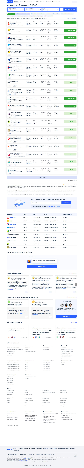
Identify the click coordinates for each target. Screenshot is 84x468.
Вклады (21, 1)
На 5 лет (26, 386)
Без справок (40, 16)
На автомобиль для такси (30, 438)
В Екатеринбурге (63, 416)
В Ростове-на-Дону (46, 420)
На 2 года (26, 382)
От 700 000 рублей (46, 388)
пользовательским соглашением (53, 224)
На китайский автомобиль (67, 13)
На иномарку (63, 365)
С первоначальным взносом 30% (13, 384)
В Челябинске (63, 418)
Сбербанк (47, 16)
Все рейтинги (74, 340)
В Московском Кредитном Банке (48, 410)
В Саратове (9, 424)
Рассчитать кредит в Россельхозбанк (68, 431)
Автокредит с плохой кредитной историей (15, 367)
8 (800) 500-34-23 (31, 454)
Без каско (63, 380)
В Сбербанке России (10, 408)
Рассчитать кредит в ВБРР (66, 433)
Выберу (8, 443)
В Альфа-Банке (63, 408)
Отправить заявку (70, 22)
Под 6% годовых (10, 394)
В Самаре (8, 420)
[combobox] (39, 9)
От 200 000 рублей (46, 382)
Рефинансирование (11, 16)
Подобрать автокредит (70, 9)
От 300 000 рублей (46, 384)
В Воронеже (26, 422)
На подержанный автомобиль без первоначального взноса (67, 374)
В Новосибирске (45, 416)
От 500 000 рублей (46, 386)
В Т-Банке (26, 410)
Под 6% (8, 433)
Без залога (27, 396)
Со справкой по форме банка (30, 369)
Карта (37, 448)
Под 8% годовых (10, 398)
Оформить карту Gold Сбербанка (49, 440)
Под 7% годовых (10, 396)
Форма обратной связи (12, 454)
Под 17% (26, 431)
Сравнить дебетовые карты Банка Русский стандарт (49, 438)
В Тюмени (26, 424)
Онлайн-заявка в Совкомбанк (30, 436)
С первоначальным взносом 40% (13, 386)
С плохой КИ (32, 16)
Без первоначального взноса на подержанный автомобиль (31, 434)
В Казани (8, 418)
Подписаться (66, 220)
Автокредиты (12, 443)
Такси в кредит (46, 367)
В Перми (44, 422)
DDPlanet (49, 465)
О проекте (15, 448)
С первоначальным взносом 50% (13, 388)
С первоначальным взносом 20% (13, 382)
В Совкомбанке (9, 412)
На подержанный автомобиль (52, 13)
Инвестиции (54, 1)
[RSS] (16, 465)
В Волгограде (63, 422)
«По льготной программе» (16, 134)
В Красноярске (45, 418)
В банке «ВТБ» (27, 408)
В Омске (8, 422)
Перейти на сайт (70, 56)
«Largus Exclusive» (14, 90)
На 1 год (26, 380)
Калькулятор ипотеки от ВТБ (66, 435)
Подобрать (70, 82)
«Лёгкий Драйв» (13, 160)
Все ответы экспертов (72, 315)
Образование (16, 450)
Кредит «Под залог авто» (15, 55)
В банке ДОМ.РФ (63, 410)
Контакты (21, 448)
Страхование (48, 1)
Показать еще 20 (42, 195)
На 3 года (26, 384)
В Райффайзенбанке (28, 412)
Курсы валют (42, 1)
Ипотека (30, 1)
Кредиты (26, 1)
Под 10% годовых (10, 402)
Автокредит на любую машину (17, 117)
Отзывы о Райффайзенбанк (66, 437)
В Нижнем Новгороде (28, 418)
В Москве (8, 416)
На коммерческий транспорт (12, 435)
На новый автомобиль (23, 16)
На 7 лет (26, 388)
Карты (34, 1)
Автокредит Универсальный (16, 178)
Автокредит (13, 29)
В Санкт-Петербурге (28, 416)
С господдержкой (10, 371)
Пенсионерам (9, 373)
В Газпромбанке (45, 408)
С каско (62, 382)
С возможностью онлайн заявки (13, 365)
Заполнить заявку (42, 284)
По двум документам (11, 369)
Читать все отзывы (72, 291)
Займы (37, 1)
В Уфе (25, 420)
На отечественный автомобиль (67, 367)
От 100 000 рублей (46, 380)
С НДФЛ (26, 367)
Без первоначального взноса (37, 13)
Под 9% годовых (10, 400)
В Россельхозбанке (10, 410)
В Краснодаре (63, 420)
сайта (40, 448)
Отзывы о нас (27, 448)
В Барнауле (62, 424)
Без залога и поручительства (30, 394)
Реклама (33, 448)
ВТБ (52, 16)
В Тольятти (44, 424)
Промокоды (72, 448)
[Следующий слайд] (76, 302)
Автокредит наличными (15, 47)
